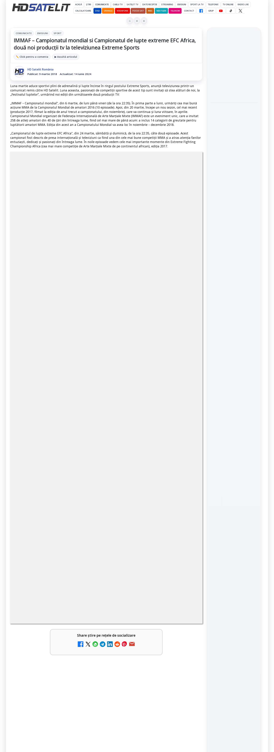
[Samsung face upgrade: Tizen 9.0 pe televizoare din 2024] (89, 501)
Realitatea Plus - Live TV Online (46, 529)
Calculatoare (83, 10)
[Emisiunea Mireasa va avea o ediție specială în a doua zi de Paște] (89, 464)
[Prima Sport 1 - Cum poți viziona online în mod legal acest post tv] (187, 464)
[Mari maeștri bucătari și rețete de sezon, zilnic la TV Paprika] (187, 424)
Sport (58, 33)
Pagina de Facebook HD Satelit (234, 432)
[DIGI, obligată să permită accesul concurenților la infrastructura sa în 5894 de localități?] (89, 424)
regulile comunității (68, 267)
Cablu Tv (117, 4)
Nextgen (161, 10)
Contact (189, 10)
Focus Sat (138, 10)
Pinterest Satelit (233, 498)
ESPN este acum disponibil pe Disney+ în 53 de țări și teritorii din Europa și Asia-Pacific (146, 380)
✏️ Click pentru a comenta (32, 56)
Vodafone (122, 10)
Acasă (78, 4)
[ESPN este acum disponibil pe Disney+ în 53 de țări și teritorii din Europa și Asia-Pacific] (187, 383)
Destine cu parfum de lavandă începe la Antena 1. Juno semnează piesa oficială (234, 115)
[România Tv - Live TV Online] (187, 537)
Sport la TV (196, 4)
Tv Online (228, 4)
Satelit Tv (132, 4)
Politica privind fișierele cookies (234, 597)
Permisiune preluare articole (234, 586)
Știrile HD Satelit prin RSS (234, 509)
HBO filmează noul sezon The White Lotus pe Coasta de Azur (234, 163)
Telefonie (213, 4)
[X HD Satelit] (240, 11)
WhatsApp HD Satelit (234, 458)
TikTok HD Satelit (234, 478)
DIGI (97, 10)
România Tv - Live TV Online (140, 529)
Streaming (167, 4)
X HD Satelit (234, 488)
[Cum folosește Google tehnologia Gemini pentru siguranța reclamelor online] (234, 89)
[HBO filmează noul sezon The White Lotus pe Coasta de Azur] (234, 185)
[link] (57, 386)
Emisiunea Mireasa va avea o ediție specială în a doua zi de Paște (49, 459)
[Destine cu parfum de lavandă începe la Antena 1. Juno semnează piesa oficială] (234, 139)
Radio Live (243, 4)
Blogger (165, 618)
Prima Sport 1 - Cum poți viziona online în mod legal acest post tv (146, 459)
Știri (88, 4)
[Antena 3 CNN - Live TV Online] (187, 501)
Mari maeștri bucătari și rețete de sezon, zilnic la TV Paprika (146, 418)
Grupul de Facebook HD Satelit (234, 446)
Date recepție (149, 4)
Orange (108, 10)
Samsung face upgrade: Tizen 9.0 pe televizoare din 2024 (49, 495)
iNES (150, 10)
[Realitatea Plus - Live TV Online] (89, 537)
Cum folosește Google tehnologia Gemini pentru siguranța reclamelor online (232, 66)
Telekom (175, 10)
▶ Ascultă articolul (66, 56)
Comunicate (102, 4)
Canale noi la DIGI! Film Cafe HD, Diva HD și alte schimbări (46, 377)
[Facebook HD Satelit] (201, 11)
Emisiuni (181, 4)
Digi (214, 544)
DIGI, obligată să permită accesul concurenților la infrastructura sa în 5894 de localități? (49, 420)
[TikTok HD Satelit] (230, 11)
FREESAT (227, 544)
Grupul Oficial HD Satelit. (80, 272)
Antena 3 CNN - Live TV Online (142, 493)
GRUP (211, 10)
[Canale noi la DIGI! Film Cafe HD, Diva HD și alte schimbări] (89, 383)
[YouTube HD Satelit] (220, 11)
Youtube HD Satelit (234, 468)
